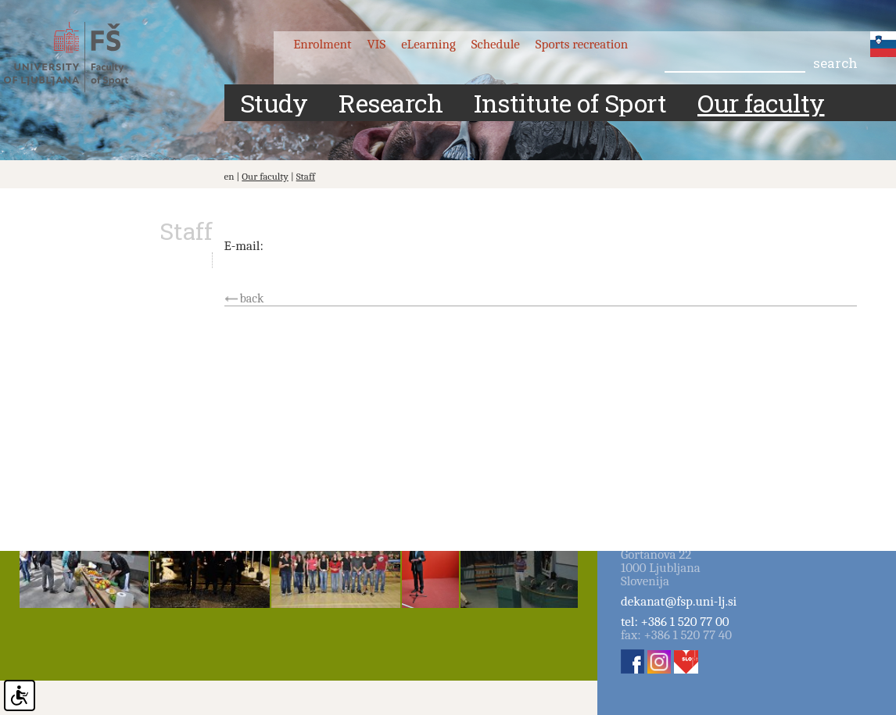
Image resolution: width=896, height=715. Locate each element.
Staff (305, 176)
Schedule (495, 44)
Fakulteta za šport (80, 57)
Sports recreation (582, 44)
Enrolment (322, 44)
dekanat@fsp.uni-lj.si (679, 601)
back (252, 298)
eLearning (428, 44)
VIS (376, 44)
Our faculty (265, 176)
